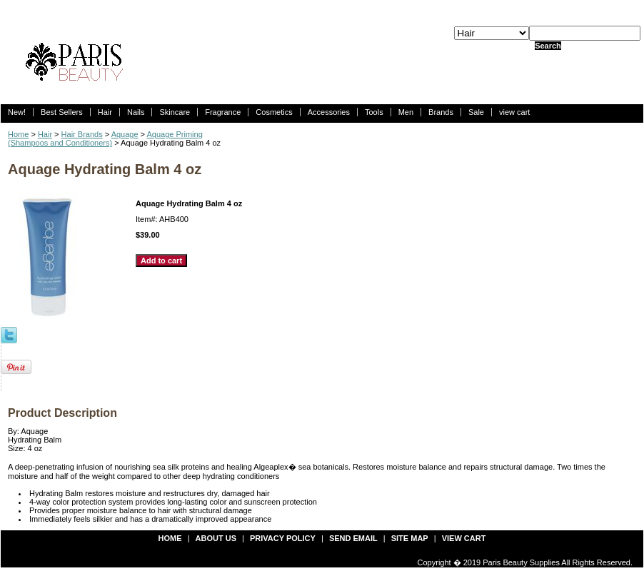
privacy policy (283, 538)
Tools (374, 112)
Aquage (125, 134)
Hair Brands (82, 134)
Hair (105, 112)
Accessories (329, 112)
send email (353, 538)
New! (17, 112)
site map (409, 538)
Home (18, 134)
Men (405, 112)
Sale (476, 112)
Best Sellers (62, 112)
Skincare (174, 112)
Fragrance (223, 112)
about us (216, 538)
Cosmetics (274, 112)
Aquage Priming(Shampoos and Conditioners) (105, 138)
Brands (440, 112)
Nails (135, 112)
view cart (514, 112)
